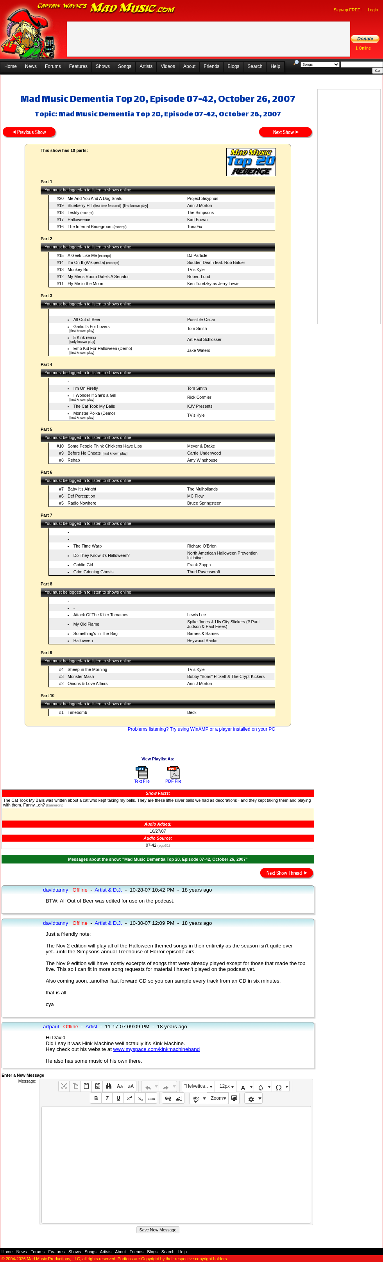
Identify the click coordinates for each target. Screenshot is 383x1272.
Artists (146, 66)
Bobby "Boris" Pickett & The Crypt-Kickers (226, 676)
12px (225, 1086)
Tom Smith (197, 328)
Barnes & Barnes (203, 633)
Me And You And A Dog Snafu (95, 198)
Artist (91, 1026)
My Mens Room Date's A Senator (98, 276)
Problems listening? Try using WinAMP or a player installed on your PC (201, 729)
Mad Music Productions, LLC (53, 1258)
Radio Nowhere (82, 503)
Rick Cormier (199, 397)
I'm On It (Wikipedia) (86, 262)
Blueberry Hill (80, 205)
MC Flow (195, 496)
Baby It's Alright (82, 489)
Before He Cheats (84, 453)
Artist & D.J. (108, 890)
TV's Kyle (196, 269)
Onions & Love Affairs (87, 683)
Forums (53, 66)
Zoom (217, 1098)
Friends (211, 66)
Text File (142, 781)
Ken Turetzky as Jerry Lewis (213, 283)
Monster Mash (81, 676)
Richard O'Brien (202, 546)
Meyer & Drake (201, 446)
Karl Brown (197, 219)
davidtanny (55, 890)
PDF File (173, 781)
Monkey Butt (79, 269)
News (31, 66)
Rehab (74, 460)
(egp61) (163, 845)
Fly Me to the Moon (85, 283)
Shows (103, 66)
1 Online (363, 48)
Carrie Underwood (204, 453)
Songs (124, 66)
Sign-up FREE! (348, 9)
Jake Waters (198, 350)
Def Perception (81, 496)
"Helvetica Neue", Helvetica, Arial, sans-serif (199, 1086)
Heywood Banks (202, 640)
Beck (192, 712)
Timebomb (77, 712)
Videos (168, 66)
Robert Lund (198, 276)
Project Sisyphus (202, 198)
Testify (73, 212)
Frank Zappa (199, 564)
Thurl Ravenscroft (203, 571)
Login (373, 9)
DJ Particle (197, 255)
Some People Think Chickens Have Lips (105, 446)
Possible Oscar (201, 319)
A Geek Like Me (82, 255)
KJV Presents (200, 406)
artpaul (51, 1026)
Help (275, 66)
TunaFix (194, 226)
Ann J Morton (199, 205)
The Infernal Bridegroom (90, 226)
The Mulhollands (202, 489)
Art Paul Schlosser (204, 339)
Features (78, 66)
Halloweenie (79, 219)
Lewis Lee (196, 614)
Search (254, 66)
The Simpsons (200, 212)
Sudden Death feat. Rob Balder (216, 262)
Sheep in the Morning (87, 669)
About (189, 66)
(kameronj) (54, 805)
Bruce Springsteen (204, 503)
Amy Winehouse (202, 460)
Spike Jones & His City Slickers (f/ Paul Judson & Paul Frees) (223, 624)
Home (10, 66)
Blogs (233, 66)
